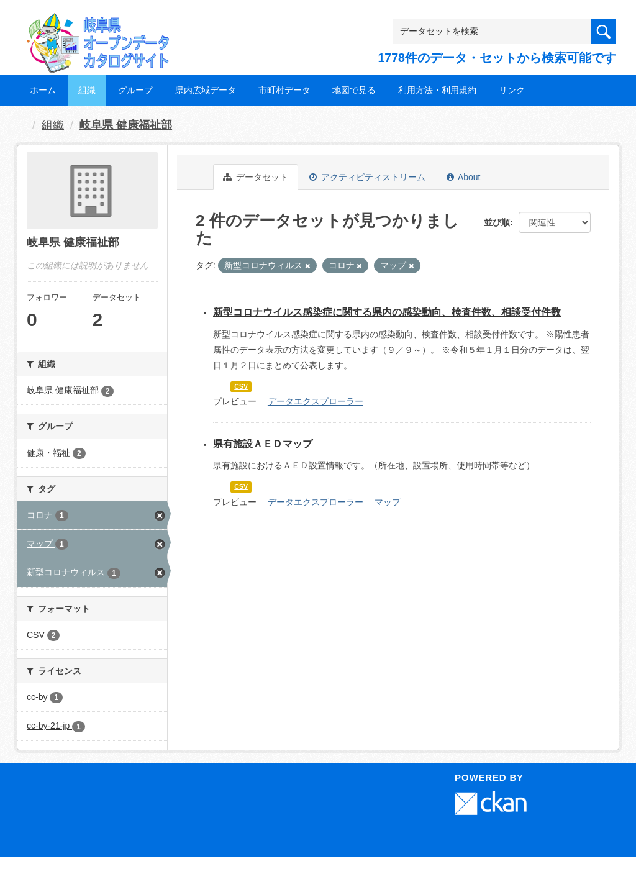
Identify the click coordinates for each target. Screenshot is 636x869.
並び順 (497, 222)
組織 (87, 90)
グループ (135, 90)
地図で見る (354, 90)
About (464, 177)
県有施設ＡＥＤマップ (262, 444)
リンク (512, 90)
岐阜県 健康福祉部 (126, 125)
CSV (241, 386)
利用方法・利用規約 (437, 90)
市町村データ (284, 90)
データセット (255, 177)
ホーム (43, 90)
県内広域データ (205, 90)
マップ (388, 502)
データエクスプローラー (315, 401)
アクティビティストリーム (367, 177)
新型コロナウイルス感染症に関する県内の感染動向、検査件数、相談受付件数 (387, 312)
